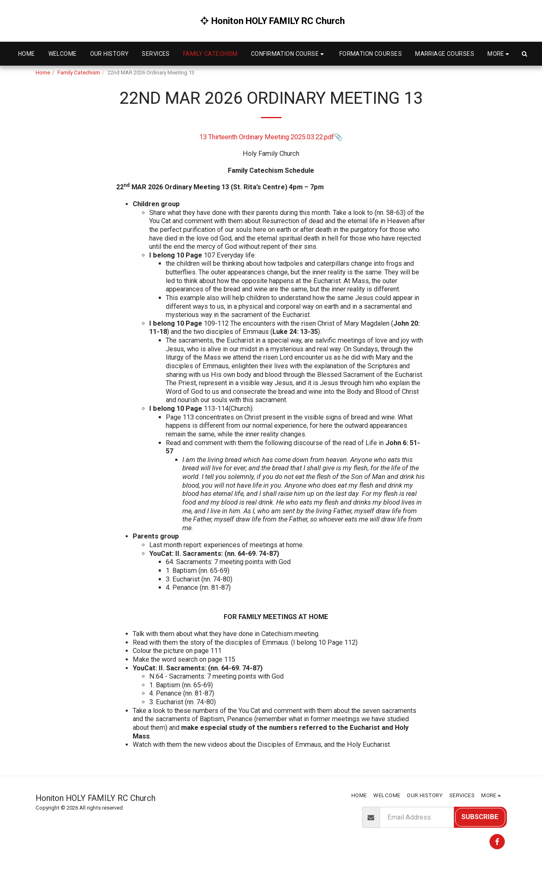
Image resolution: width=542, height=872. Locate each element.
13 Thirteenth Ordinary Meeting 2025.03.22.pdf (266, 137)
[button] (288, 54)
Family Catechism (78, 72)
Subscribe (480, 817)
